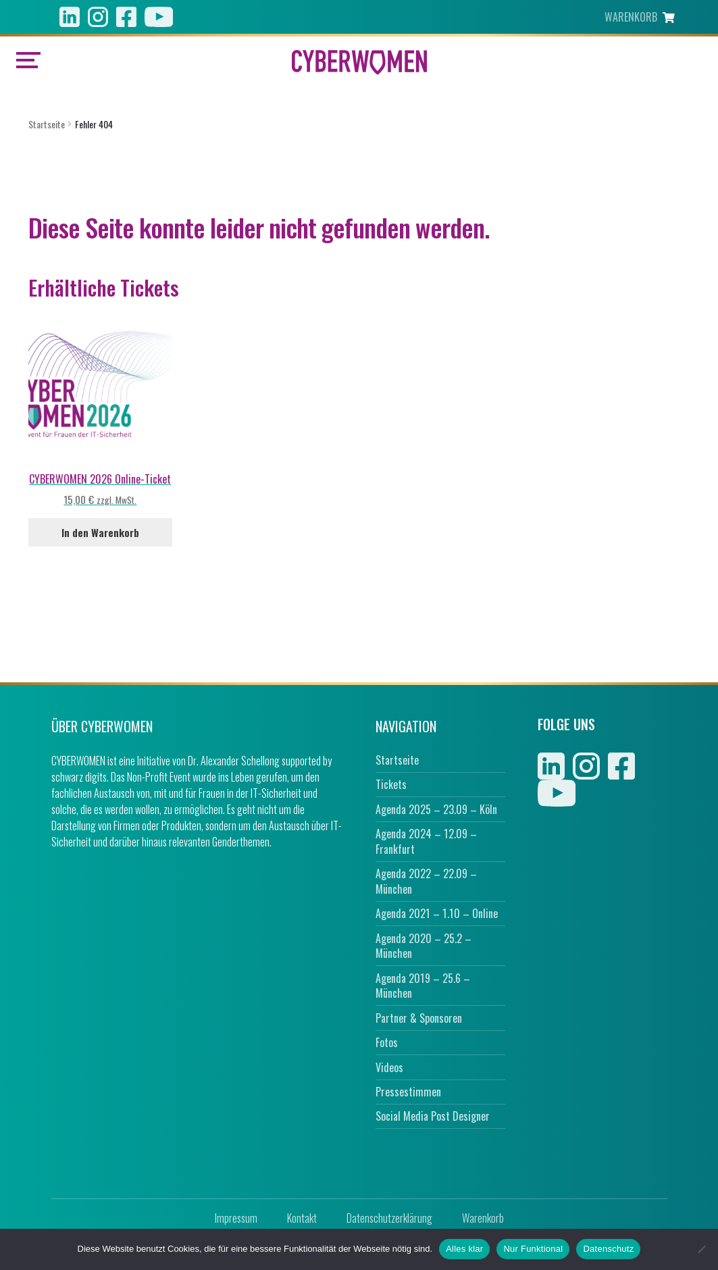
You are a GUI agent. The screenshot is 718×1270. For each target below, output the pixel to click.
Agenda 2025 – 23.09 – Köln (436, 809)
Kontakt (302, 1218)
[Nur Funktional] (701, 1249)
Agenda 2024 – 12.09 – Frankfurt (426, 841)
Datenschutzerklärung (389, 1218)
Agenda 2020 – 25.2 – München (423, 946)
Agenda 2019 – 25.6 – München (423, 986)
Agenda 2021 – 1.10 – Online (437, 913)
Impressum (236, 1218)
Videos (389, 1067)
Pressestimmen (408, 1092)
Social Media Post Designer (433, 1116)
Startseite (46, 124)
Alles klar (464, 1249)
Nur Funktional (533, 1249)
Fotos (387, 1042)
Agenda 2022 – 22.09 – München (426, 881)
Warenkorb (483, 1218)
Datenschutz (608, 1249)
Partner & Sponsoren (419, 1018)
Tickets (391, 784)
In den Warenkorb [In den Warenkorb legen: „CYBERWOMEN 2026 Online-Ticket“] (100, 532)
